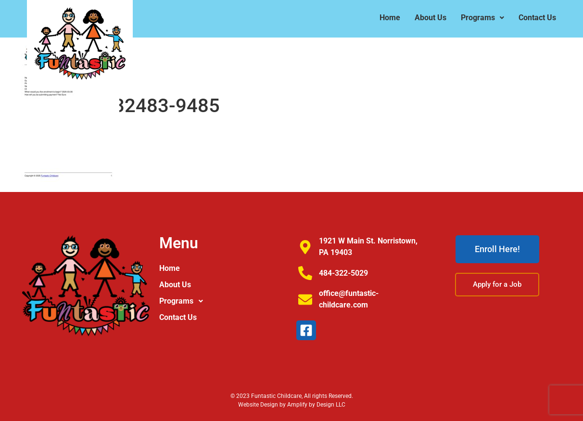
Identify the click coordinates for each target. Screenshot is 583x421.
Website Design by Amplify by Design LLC (291, 404)
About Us (430, 17)
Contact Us (537, 17)
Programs (482, 17)
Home (390, 17)
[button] (482, 17)
